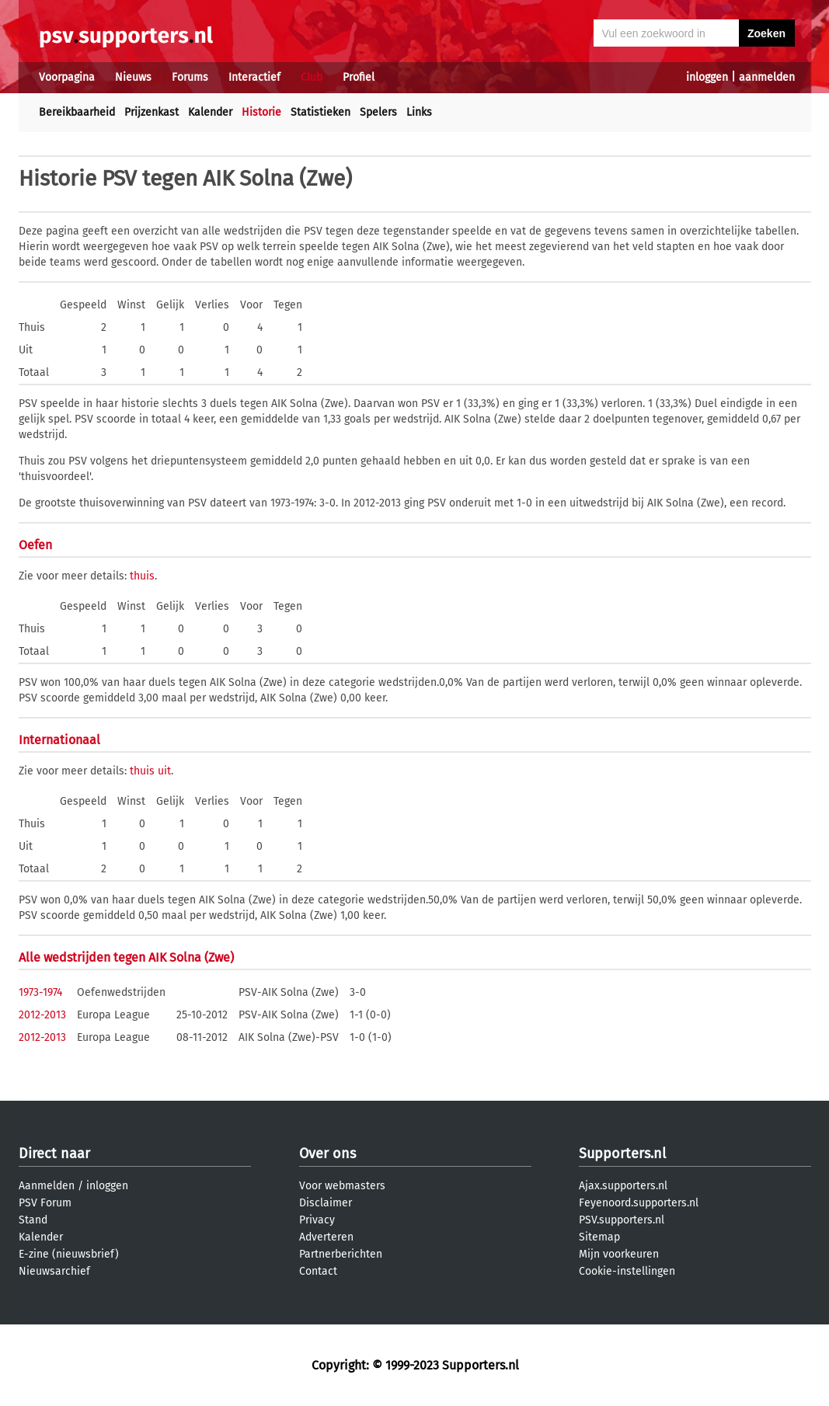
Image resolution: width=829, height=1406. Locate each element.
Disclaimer (325, 1202)
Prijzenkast (151, 112)
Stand (33, 1220)
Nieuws (133, 77)
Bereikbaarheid (77, 112)
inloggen (707, 77)
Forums (190, 77)
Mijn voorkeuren (619, 1254)
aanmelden (767, 77)
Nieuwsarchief (54, 1271)
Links (419, 112)
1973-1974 (40, 992)
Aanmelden (47, 1185)
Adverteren (326, 1237)
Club (311, 77)
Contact (318, 1271)
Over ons (327, 1153)
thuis (142, 576)
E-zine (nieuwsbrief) (69, 1254)
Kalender (210, 112)
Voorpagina (67, 77)
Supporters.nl (622, 1153)
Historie (261, 112)
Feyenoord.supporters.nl (638, 1202)
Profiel (358, 77)
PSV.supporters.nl (621, 1220)
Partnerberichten (340, 1254)
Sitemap (599, 1237)
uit (164, 771)
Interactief (254, 77)
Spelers (378, 112)
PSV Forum (45, 1202)
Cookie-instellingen (627, 1271)
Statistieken (320, 112)
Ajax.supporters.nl (623, 1185)
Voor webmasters (342, 1185)
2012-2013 (42, 1014)
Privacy (317, 1220)
